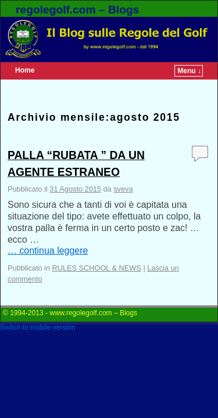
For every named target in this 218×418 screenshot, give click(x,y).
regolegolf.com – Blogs (77, 9)
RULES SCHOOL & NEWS (96, 268)
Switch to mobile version (37, 327)
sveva (123, 189)
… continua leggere (48, 250)
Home (24, 70)
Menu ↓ (189, 71)
